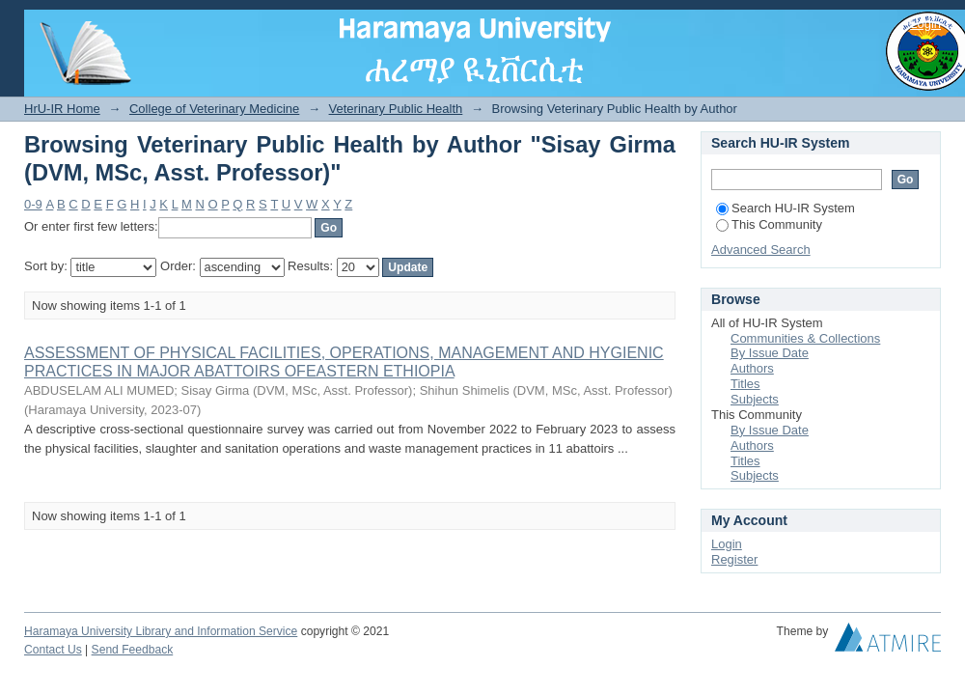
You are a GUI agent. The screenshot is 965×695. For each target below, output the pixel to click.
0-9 (33, 204)
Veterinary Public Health (396, 108)
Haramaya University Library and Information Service (160, 631)
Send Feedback (133, 649)
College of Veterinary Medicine (214, 108)
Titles (745, 383)
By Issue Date (770, 353)
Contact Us (53, 649)
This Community (769, 224)
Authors (752, 368)
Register (734, 559)
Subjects (755, 399)
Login (925, 23)
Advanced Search (761, 249)
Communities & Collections (805, 338)
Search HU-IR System (785, 208)
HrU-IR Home (62, 108)
